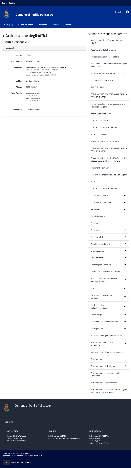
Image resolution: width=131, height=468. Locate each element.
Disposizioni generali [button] (99, 195)
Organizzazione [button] (97, 250)
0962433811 (63, 436)
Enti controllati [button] (97, 236)
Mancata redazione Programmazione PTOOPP (106, 41)
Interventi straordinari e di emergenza (107, 352)
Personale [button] (95, 209)
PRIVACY (38, 455)
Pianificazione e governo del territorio (107, 335)
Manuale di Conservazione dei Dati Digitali (109, 174)
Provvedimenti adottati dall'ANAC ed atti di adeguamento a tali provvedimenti (109, 159)
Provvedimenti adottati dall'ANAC (105, 141)
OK (7, 462)
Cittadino (43, 24)
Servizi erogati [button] (97, 314)
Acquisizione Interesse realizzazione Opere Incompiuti (109, 65)
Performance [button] (96, 230)
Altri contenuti (97, 359)
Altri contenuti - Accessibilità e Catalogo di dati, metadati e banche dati (109, 391)
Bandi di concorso (98, 216)
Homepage (8, 24)
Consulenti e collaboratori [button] (102, 202)
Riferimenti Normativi (100, 167)
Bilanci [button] (93, 288)
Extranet (55, 24)
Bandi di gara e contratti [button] (101, 264)
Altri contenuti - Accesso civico (104, 382)
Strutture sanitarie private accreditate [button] (102, 344)
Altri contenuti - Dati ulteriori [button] (103, 365)
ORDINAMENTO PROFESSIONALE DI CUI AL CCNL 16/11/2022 (109, 96)
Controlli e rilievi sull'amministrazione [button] (100, 306)
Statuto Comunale (98, 134)
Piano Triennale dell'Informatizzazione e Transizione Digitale (108, 105)
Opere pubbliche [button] (97, 328)
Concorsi (94, 223)
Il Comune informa (26, 24)
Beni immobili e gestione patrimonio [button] (101, 297)
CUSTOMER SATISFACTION (102, 80)
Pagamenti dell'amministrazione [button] (104, 321)
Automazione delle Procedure (103, 49)
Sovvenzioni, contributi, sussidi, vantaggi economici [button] (104, 280)
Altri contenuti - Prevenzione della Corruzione (105, 374)
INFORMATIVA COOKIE (21, 462)
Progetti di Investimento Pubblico (105, 56)
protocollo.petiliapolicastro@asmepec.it (65, 438)
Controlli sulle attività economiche (105, 271)
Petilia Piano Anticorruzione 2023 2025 (108, 73)
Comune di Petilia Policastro (35, 14)
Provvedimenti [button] (97, 257)
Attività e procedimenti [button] (100, 243)
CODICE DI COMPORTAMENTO (104, 127)
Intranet (67, 24)
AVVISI (93, 181)
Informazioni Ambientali (101, 113)
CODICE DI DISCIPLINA (100, 120)
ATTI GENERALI (97, 87)
